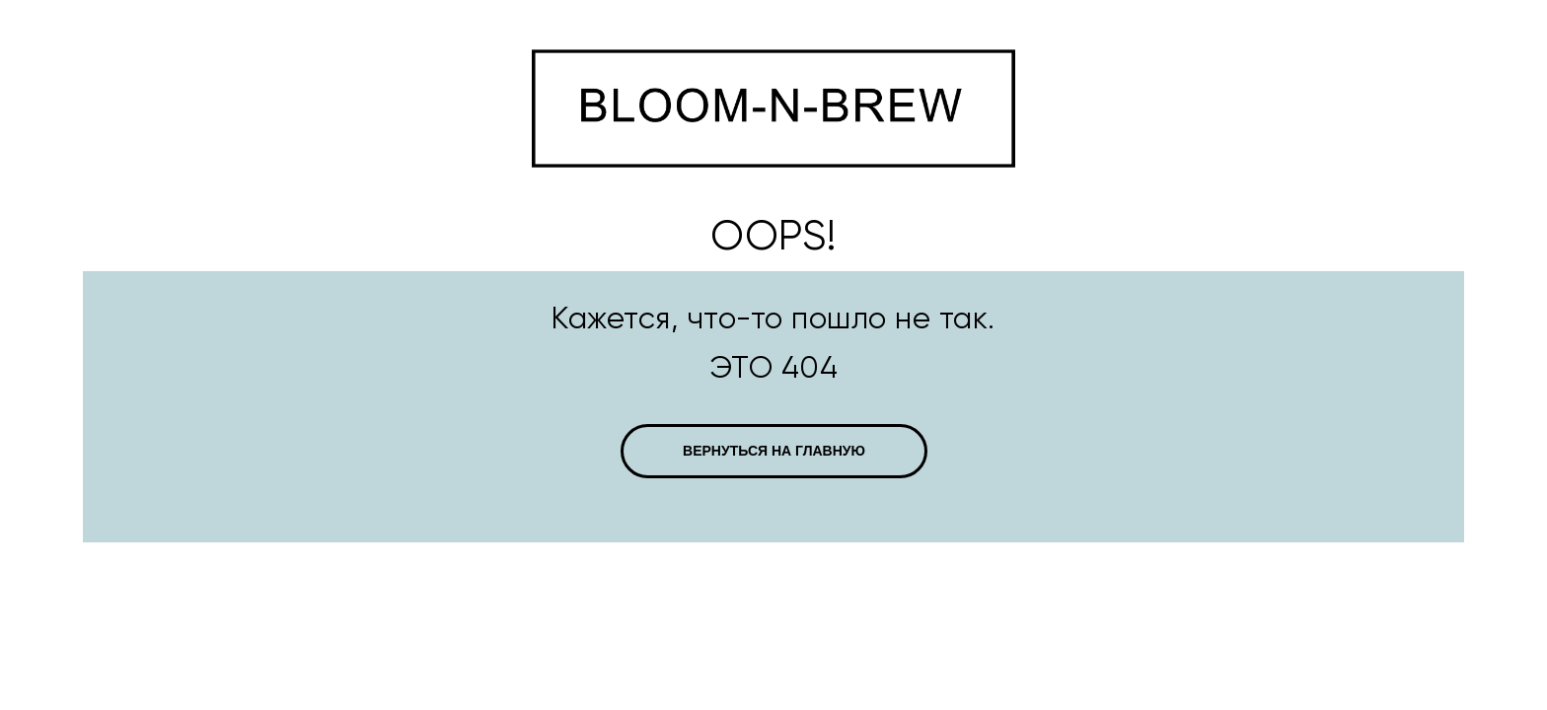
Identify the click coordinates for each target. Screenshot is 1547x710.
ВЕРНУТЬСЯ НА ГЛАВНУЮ (774, 451)
